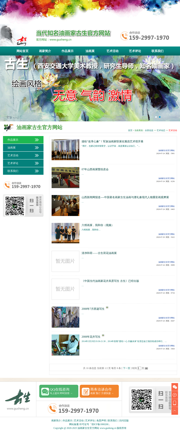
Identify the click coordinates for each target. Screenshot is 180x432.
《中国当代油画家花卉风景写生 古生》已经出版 (110, 280)
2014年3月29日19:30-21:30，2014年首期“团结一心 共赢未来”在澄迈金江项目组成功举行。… (124, 341)
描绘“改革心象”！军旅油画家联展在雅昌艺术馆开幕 (112, 141)
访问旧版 (124, 420)
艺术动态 (161, 130)
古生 (90, 89)
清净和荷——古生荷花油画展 (99, 253)
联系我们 (158, 51)
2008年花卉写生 (91, 336)
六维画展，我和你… (91, 230)
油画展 (90, 51)
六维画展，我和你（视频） (98, 225)
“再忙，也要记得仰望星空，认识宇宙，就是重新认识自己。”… (111, 146)
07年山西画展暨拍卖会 (95, 169)
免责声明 (101, 420)
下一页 (126, 368)
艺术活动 (112, 51)
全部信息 (149, 130)
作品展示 (68, 51)
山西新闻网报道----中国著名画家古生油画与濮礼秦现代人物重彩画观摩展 (125, 197)
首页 (130, 130)
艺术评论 (135, 51)
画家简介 (45, 51)
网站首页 (22, 51)
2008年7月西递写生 (93, 308)
